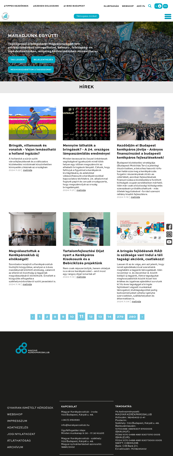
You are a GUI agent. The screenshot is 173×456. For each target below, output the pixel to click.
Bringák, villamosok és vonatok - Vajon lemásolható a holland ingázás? (32, 149)
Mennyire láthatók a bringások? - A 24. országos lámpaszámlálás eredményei (86, 149)
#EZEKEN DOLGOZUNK (46, 6)
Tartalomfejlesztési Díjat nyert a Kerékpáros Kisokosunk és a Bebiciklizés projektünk (83, 257)
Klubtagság (111, 6)
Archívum (15, 447)
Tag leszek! (17, 60)
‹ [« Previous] (32, 317)
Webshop (128, 6)
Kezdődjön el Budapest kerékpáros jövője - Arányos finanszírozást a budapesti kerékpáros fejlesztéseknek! (140, 151)
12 (91, 317)
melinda (27, 170)
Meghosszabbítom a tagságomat (31, 70)
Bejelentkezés (43, 60)
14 (109, 317)
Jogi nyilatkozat (21, 434)
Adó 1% (141, 6)
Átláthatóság (19, 440)
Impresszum (17, 421)
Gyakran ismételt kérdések (30, 408)
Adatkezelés (17, 427)
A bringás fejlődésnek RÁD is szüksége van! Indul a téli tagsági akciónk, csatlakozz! (140, 255)
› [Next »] (142, 317)
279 (120, 317)
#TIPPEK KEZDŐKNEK (16, 6)
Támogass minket (86, 16)
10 (72, 317)
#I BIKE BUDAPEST (74, 6)
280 (132, 317)
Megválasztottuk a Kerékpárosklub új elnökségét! (24, 255)
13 (100, 317)
